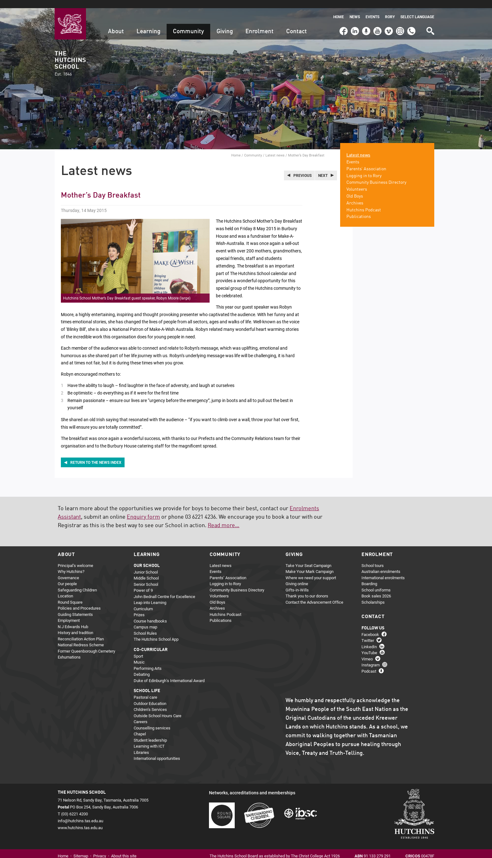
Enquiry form (143, 508)
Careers (140, 713)
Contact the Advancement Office (314, 594)
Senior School (146, 576)
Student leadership (150, 732)
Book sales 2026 (376, 588)
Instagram (400, 20)
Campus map (145, 619)
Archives (354, 195)
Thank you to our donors (307, 588)
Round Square (70, 594)
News (355, 8)
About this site (123, 847)
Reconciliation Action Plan (81, 630)
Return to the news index (95, 454)
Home (338, 8)
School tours (372, 557)
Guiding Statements (75, 606)
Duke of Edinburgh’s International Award (169, 672)
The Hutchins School (70, 56)
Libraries (141, 744)
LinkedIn (354, 20)
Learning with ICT (149, 738)
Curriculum (143, 600)
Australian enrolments (380, 563)
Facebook (343, 20)
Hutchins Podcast (363, 201)
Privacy (99, 847)
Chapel (140, 725)
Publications (358, 208)
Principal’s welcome (75, 557)
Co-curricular (151, 641)
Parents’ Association (366, 161)
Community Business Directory (376, 174)
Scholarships (373, 594)
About (116, 23)
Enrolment (259, 23)
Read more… (223, 517)
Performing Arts (148, 660)
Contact (296, 23)
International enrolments (383, 569)
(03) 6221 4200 (411, 20)
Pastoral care (145, 689)
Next (323, 167)
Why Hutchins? (71, 563)
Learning (148, 23)
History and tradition (75, 624)
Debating (142, 666)
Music (139, 654)
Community (188, 23)
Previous (302, 167)
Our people (67, 575)
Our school (147, 557)
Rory (390, 8)
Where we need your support (311, 569)
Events (372, 8)
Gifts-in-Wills (297, 582)
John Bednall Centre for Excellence (164, 588)
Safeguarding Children (77, 582)
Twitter (367, 632)
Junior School (146, 564)
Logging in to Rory (364, 167)
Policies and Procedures (79, 600)
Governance (68, 569)
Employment (69, 612)
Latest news (275, 147)
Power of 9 (143, 582)
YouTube (377, 20)
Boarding (369, 575)
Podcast (365, 20)
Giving (225, 23)
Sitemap (80, 847)
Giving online (297, 575)
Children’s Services (150, 701)
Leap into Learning (150, 594)
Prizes (139, 606)
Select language (417, 8)
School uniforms (376, 582)
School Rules (145, 625)
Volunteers (356, 181)
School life (147, 683)
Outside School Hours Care (157, 707)
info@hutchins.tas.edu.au (80, 812)
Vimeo (387, 20)
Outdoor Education (150, 695)
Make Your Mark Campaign (310, 563)
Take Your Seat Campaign (308, 557)
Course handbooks (150, 613)
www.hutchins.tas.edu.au (80, 819)
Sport (138, 648)
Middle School (146, 570)
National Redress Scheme (81, 636)
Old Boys (354, 188)
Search (429, 20)
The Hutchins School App (156, 631)
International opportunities (157, 750)
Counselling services (152, 720)
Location (65, 588)
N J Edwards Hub (73, 618)
